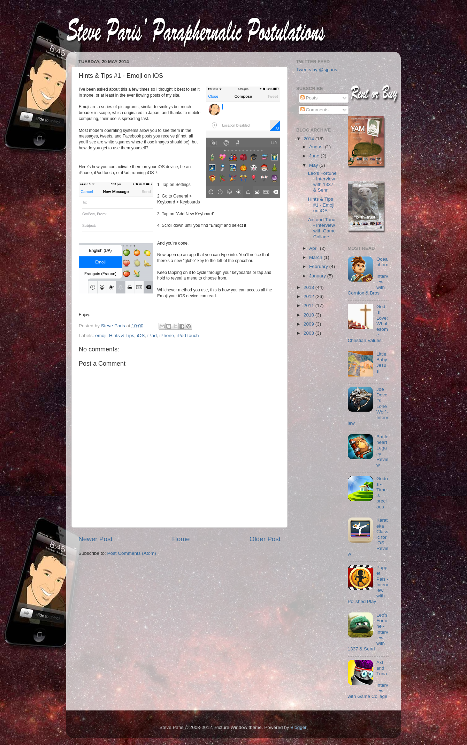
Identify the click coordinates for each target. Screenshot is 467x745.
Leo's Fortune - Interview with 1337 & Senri (322, 182)
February (319, 266)
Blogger (298, 727)
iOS (141, 335)
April (314, 248)
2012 (309, 296)
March (316, 257)
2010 (309, 315)
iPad (152, 335)
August (317, 146)
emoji (100, 335)
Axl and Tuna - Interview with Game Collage (322, 228)
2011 (309, 305)
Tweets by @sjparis (316, 69)
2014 (309, 138)
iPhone (166, 335)
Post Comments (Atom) (131, 553)
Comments (314, 109)
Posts (309, 97)
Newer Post (95, 539)
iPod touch (188, 335)
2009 (309, 324)
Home (181, 539)
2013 (309, 287)
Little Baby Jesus (381, 362)
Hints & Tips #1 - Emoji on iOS (321, 204)
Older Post (265, 539)
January (318, 275)
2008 (309, 333)
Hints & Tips (121, 335)
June (315, 155)
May (314, 165)
